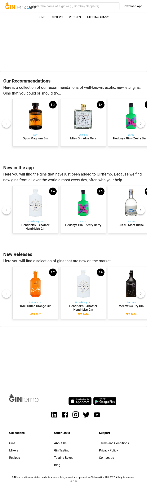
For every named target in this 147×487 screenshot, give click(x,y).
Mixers (13, 450)
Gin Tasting (61, 450)
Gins (12, 443)
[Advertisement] (73, 356)
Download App (132, 6)
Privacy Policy (108, 450)
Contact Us (106, 457)
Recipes (14, 457)
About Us (60, 443)
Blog (57, 465)
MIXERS (57, 17)
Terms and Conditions (114, 443)
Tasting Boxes (63, 457)
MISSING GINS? (98, 17)
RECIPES (75, 17)
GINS (41, 17)
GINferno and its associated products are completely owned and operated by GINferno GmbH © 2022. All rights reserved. (73, 477)
